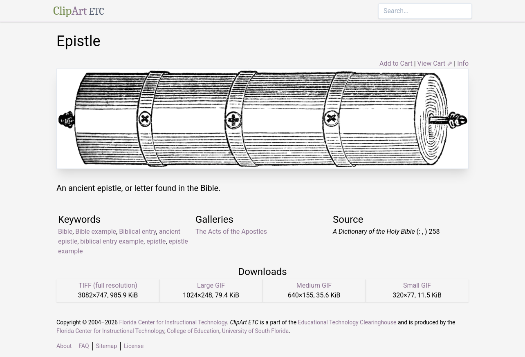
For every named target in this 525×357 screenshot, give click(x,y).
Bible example (95, 231)
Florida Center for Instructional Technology (173, 322)
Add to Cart (396, 63)
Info (463, 63)
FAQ (84, 346)
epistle (156, 241)
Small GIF (417, 285)
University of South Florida (255, 331)
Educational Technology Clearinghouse (347, 322)
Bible (65, 231)
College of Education (193, 331)
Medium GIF (314, 285)
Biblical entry (137, 231)
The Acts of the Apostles (231, 231)
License (134, 346)
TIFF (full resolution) (108, 285)
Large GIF (211, 285)
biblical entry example (112, 241)
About (64, 346)
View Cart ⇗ (435, 63)
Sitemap (106, 346)
